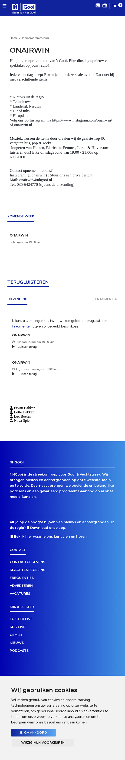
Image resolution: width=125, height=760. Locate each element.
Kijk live (17, 627)
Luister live (21, 619)
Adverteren (21, 586)
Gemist (16, 635)
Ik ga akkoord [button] (33, 732)
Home (13, 38)
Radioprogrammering (35, 38)
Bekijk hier (23, 536)
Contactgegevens (27, 562)
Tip (117, 6)
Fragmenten (22, 326)
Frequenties (22, 578)
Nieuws (17, 643)
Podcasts (19, 651)
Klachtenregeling (28, 570)
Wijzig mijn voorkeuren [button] (43, 742)
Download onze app (47, 528)
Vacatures (20, 593)
